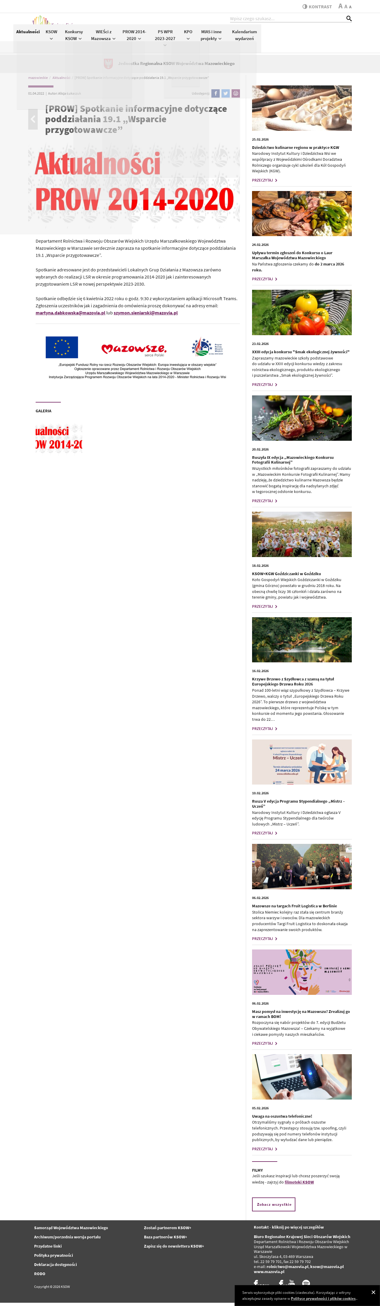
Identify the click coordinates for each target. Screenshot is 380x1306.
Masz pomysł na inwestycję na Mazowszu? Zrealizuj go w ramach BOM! (301, 1017)
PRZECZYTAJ (265, 183)
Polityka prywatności (53, 1259)
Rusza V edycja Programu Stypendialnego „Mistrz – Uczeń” (298, 807)
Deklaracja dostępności (55, 1268)
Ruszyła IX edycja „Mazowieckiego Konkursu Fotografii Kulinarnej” (293, 463)
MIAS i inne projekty (302, 38)
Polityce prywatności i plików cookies (323, 1298)
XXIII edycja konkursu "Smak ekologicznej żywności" (301, 355)
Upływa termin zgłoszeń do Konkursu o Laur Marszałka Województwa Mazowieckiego (292, 259)
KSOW (142, 37)
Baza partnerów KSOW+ (165, 1240)
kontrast (315, 6)
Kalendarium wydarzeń (335, 38)
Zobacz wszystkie (274, 1207)
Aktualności (118, 34)
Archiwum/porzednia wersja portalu (67, 1240)
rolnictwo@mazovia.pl (287, 1269)
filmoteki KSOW (299, 1185)
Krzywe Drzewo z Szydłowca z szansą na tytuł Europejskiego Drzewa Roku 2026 (293, 685)
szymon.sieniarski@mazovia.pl (146, 316)
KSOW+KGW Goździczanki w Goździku (286, 577)
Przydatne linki (48, 1249)
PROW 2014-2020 (225, 38)
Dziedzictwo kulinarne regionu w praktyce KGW (295, 150)
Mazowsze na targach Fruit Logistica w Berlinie (294, 909)
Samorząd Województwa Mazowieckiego (71, 1231)
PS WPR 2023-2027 (256, 41)
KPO (279, 37)
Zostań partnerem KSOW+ (167, 1231)
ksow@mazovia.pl (327, 1269)
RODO (39, 1277)
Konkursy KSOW (165, 38)
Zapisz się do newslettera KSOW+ (174, 1249)
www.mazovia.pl (269, 1275)
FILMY (257, 1173)
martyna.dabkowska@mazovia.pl (70, 316)
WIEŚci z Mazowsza (194, 38)
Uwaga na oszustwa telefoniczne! (282, 1119)
